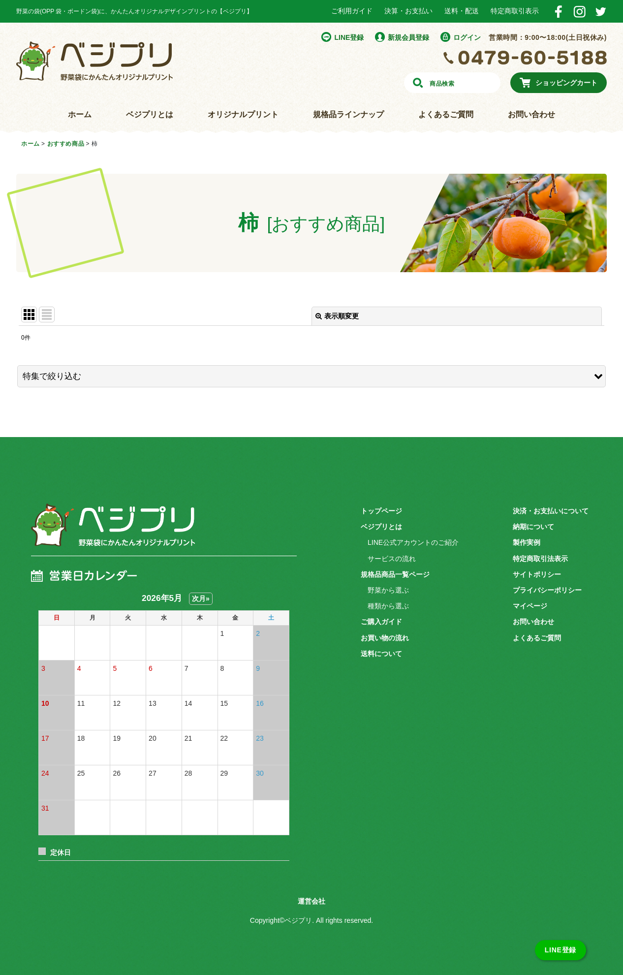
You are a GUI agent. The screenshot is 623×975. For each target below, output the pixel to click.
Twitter (600, 11)
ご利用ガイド (352, 11)
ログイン (467, 37)
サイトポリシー (537, 574)
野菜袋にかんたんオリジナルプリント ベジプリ (94, 61)
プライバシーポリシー (547, 590)
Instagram (579, 11)
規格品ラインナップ (348, 114)
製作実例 (526, 542)
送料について (381, 654)
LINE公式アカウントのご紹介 (413, 542)
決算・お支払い (408, 11)
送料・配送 (461, 11)
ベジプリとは (149, 114)
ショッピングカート (566, 83)
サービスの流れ (392, 559)
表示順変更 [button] (337, 316)
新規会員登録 (408, 37)
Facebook (558, 11)
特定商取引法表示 (540, 559)
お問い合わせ (531, 114)
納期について (533, 527)
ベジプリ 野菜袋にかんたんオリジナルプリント (110, 531)
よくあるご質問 (445, 114)
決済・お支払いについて (551, 511)
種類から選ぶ (388, 606)
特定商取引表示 (515, 11)
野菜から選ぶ (388, 590)
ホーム (80, 114)
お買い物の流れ (385, 638)
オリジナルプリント (243, 114)
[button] (311, 376)
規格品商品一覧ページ (395, 574)
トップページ (381, 511)
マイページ (530, 606)
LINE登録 (349, 37)
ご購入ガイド (381, 622)
